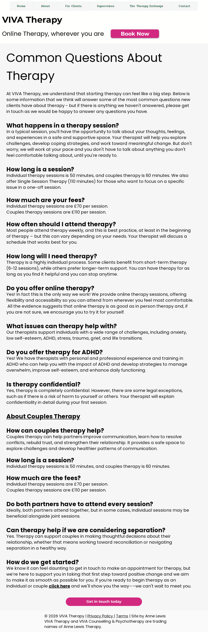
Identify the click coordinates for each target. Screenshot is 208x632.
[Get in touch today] (104, 601)
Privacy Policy (100, 616)
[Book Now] (135, 33)
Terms (122, 616)
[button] (73, 6)
